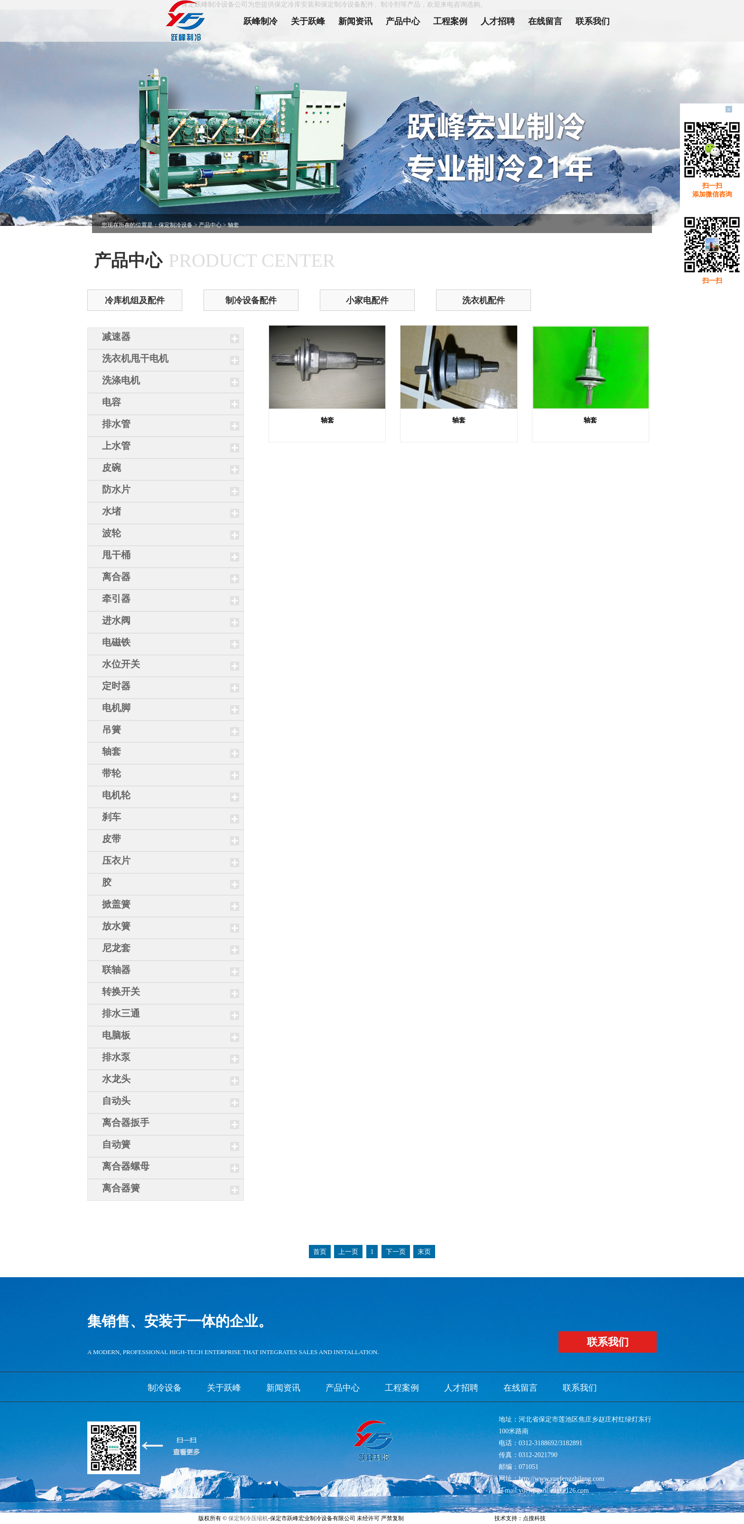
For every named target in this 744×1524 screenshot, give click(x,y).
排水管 (116, 424)
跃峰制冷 (260, 21)
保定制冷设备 (175, 225)
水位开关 (121, 664)
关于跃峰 (308, 21)
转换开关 (121, 991)
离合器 (116, 576)
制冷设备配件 (251, 300)
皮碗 (111, 467)
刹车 (111, 817)
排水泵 (116, 1057)
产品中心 (403, 21)
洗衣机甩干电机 (135, 358)
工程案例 (450, 21)
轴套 (111, 751)
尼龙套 (116, 948)
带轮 (111, 773)
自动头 (116, 1100)
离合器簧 (121, 1188)
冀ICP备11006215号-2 (431, 1518)
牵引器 (116, 598)
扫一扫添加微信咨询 (712, 190)
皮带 (111, 838)
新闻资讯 (355, 21)
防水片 (116, 489)
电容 (111, 402)
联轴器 (116, 969)
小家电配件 (367, 300)
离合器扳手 (125, 1122)
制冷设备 (165, 1388)
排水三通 (121, 1013)
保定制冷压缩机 (248, 1518)
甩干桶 (116, 555)
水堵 (111, 511)
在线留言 (545, 21)
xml (464, 1518)
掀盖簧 (116, 904)
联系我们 (593, 21)
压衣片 (116, 860)
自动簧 (116, 1144)
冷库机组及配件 (135, 300)
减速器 (116, 336)
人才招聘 (498, 21)
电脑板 (116, 1035)
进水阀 (116, 620)
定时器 (116, 686)
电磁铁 (116, 642)
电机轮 (116, 795)
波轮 (111, 533)
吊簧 (111, 729)
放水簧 (116, 926)
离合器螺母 (125, 1166)
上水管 (116, 445)
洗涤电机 (121, 380)
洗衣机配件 (483, 300)
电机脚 (116, 707)
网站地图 (481, 1518)
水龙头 (116, 1079)
